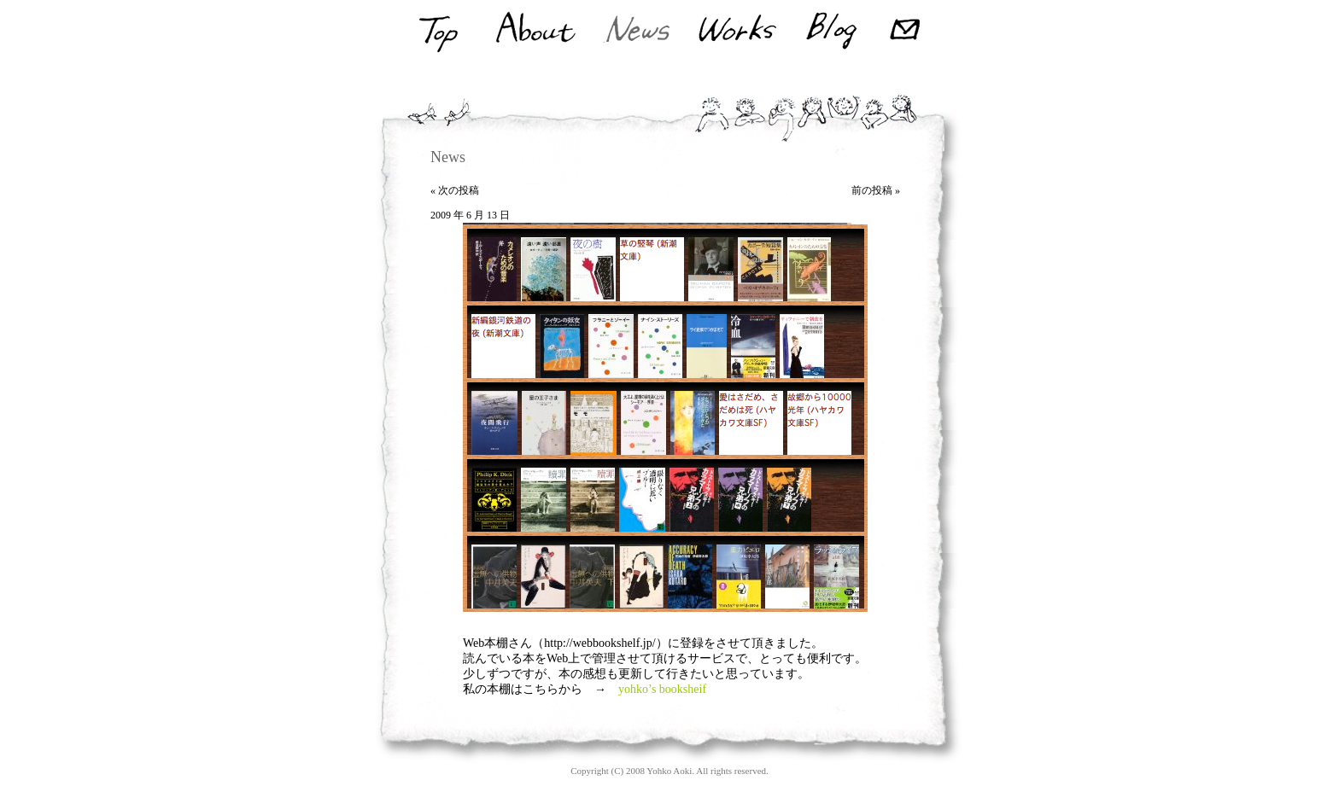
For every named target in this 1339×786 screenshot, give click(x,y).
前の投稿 (871, 190)
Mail (908, 31)
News (637, 31)
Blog (832, 31)
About (534, 31)
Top (436, 31)
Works (737, 31)
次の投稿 (458, 190)
